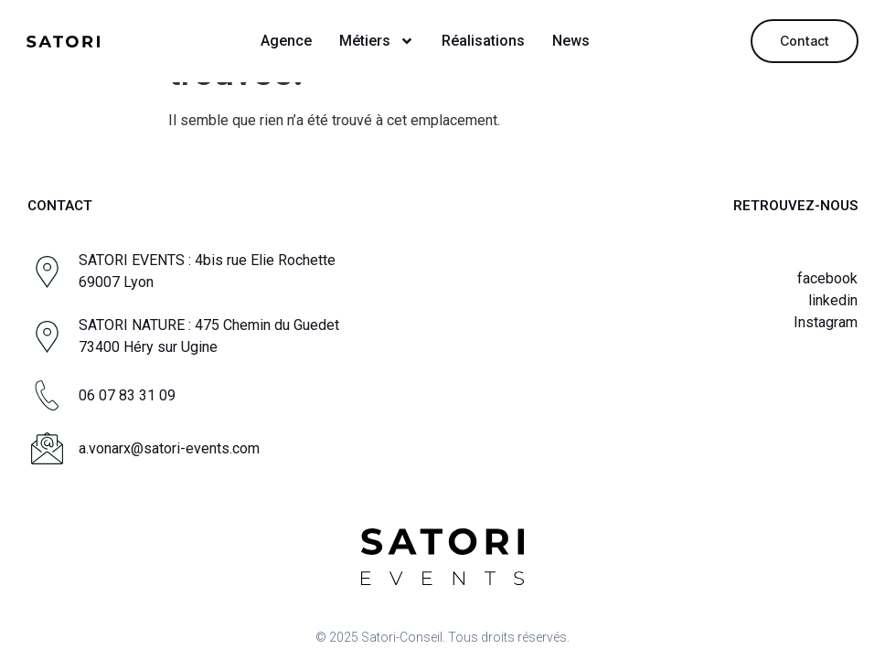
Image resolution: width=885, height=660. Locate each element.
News (571, 40)
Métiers (376, 41)
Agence (286, 40)
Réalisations (483, 40)
